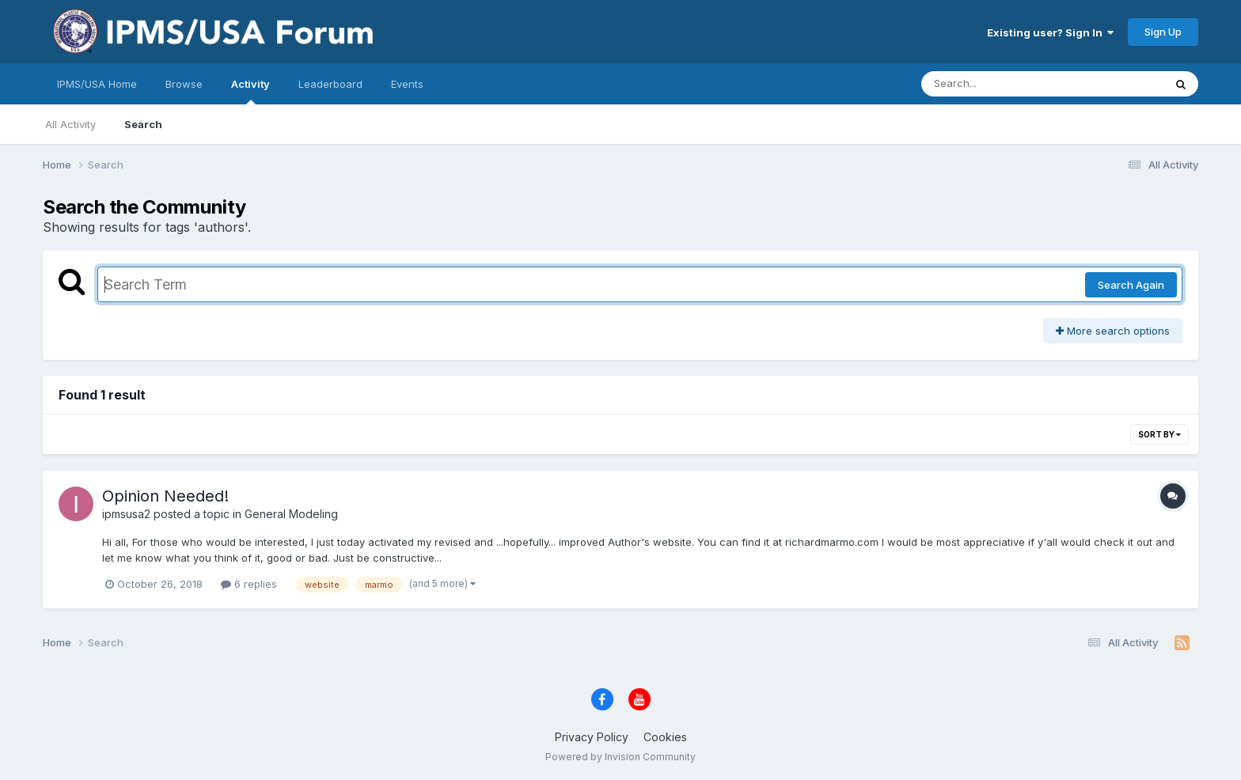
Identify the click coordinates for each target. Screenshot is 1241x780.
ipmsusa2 (126, 514)
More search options (1113, 330)
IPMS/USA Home (97, 84)
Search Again (1131, 284)
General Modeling (291, 514)
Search (143, 124)
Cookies (665, 737)
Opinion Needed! (165, 496)
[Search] (999, 84)
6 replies (249, 583)
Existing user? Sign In (1050, 32)
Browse (184, 84)
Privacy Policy (591, 737)
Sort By (1159, 434)
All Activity (70, 124)
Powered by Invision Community (620, 757)
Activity (250, 91)
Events (407, 84)
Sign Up (1163, 31)
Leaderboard (330, 84)
